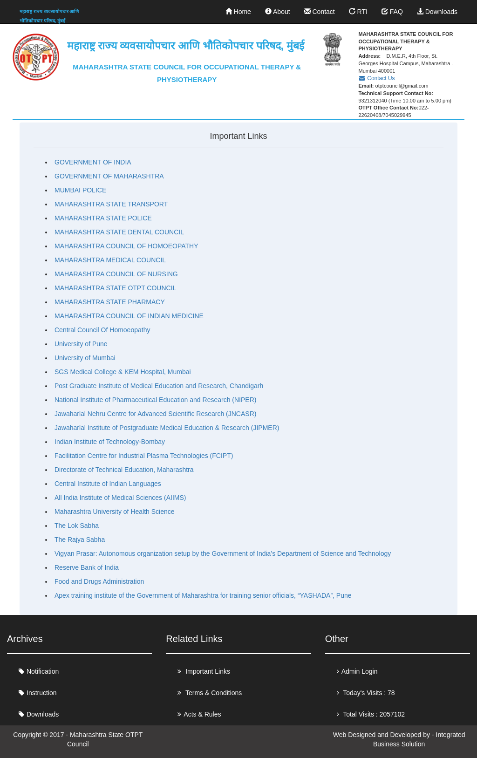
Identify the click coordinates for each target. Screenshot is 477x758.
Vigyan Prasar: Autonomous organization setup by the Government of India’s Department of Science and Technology (223, 553)
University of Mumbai (85, 358)
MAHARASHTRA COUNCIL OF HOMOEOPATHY (126, 246)
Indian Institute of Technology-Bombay (110, 441)
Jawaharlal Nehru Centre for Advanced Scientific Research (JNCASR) (155, 413)
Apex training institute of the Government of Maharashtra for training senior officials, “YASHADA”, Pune (203, 595)
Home (238, 11)
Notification (43, 671)
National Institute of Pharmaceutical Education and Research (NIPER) (155, 399)
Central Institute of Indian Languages (108, 483)
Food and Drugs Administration (99, 581)
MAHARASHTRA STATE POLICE (103, 218)
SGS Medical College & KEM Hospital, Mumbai (123, 372)
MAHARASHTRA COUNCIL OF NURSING (116, 274)
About (277, 11)
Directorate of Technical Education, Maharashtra (124, 469)
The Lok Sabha (77, 525)
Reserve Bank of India (87, 567)
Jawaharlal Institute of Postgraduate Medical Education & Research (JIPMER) (167, 427)
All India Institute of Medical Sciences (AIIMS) (120, 497)
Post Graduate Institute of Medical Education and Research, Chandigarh (159, 385)
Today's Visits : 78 (368, 693)
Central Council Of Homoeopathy (102, 330)
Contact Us (376, 78)
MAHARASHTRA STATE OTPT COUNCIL (115, 288)
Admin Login (359, 671)
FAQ (392, 11)
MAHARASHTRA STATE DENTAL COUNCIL (119, 232)
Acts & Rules (202, 714)
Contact (319, 11)
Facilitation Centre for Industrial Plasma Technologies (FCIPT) (144, 455)
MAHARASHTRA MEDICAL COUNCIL (110, 260)
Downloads (437, 11)
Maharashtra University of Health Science (115, 511)
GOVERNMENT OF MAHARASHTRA (109, 176)
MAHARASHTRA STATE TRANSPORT (111, 204)
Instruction (42, 693)
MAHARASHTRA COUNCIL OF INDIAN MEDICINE (129, 316)
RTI (358, 11)
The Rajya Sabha (80, 539)
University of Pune (81, 344)
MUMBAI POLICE (80, 190)
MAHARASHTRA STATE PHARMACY (110, 302)
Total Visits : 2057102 (373, 714)
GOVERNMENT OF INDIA (93, 162)
